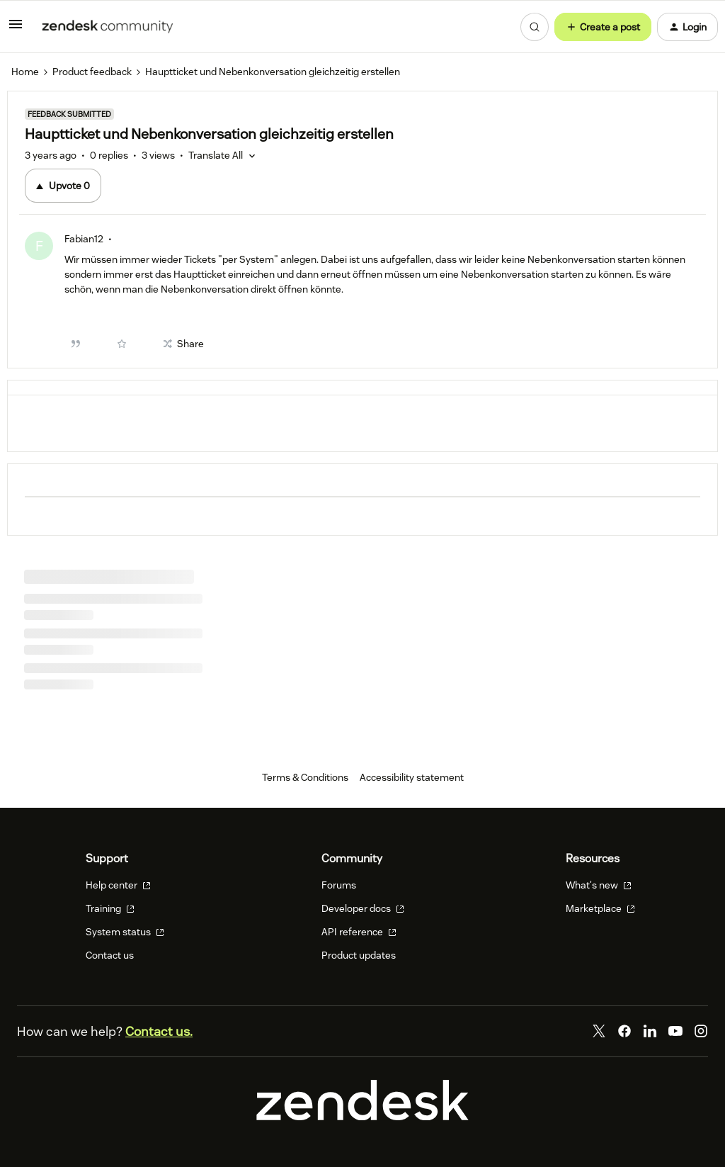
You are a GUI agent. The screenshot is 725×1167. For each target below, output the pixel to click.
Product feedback (92, 71)
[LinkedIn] (650, 1031)
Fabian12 (83, 238)
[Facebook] (624, 1031)
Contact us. (159, 1031)
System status (125, 931)
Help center (118, 885)
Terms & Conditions (305, 777)
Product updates (358, 955)
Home (25, 71)
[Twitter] (599, 1031)
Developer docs (362, 908)
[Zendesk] (362, 1116)
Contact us (110, 955)
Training (110, 908)
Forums (338, 885)
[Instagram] (701, 1031)
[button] (15, 29)
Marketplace (600, 908)
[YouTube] (675, 1031)
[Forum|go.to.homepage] (107, 27)
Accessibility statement (412, 777)
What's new (599, 885)
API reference (358, 931)
